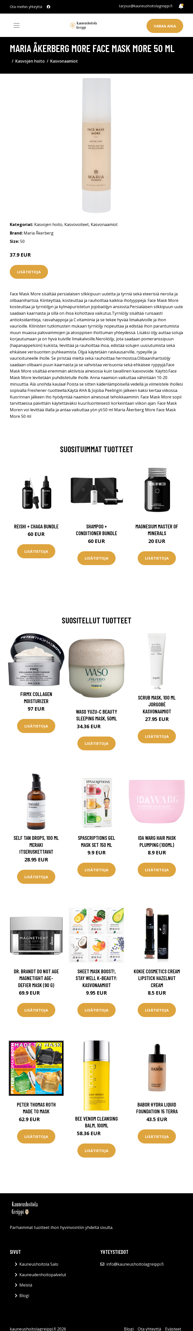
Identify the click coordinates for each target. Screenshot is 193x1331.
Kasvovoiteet (76, 224)
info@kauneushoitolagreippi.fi (135, 1264)
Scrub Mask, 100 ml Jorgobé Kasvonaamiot (157, 704)
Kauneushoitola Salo (38, 1264)
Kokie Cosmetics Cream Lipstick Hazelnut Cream (157, 978)
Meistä (25, 1285)
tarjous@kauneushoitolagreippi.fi (145, 6)
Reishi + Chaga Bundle (36, 526)
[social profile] (48, 7)
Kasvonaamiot (64, 61)
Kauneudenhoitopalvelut (42, 1274)
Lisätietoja (29, 271)
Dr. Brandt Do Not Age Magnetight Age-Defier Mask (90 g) (36, 978)
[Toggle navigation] (16, 25)
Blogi (24, 1295)
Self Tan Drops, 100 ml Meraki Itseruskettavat (36, 845)
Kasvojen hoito (30, 61)
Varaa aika (165, 25)
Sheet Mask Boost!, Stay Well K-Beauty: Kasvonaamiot (96, 978)
